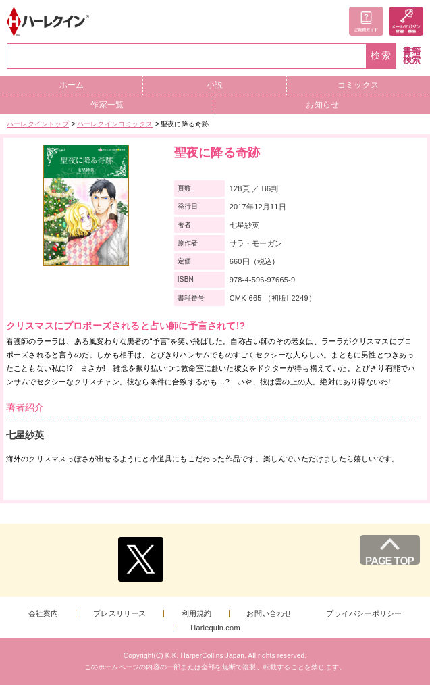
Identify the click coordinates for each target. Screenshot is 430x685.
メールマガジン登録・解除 (406, 21)
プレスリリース (119, 613)
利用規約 (197, 613)
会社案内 (43, 613)
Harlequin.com (215, 628)
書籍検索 (412, 56)
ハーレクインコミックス (115, 124)
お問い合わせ (269, 613)
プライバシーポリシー (364, 613)
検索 (381, 56)
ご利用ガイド (366, 21)
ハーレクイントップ (38, 124)
